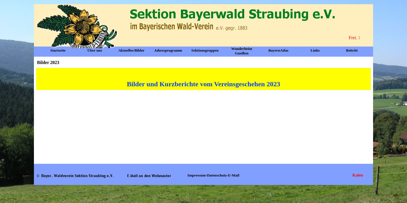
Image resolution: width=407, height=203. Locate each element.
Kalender (362, 175)
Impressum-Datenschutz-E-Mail (213, 175)
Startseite (58, 50)
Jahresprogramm (168, 50)
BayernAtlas (278, 50)
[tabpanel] (203, 79)
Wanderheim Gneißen (241, 51)
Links (315, 50)
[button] (149, 175)
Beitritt (352, 50)
